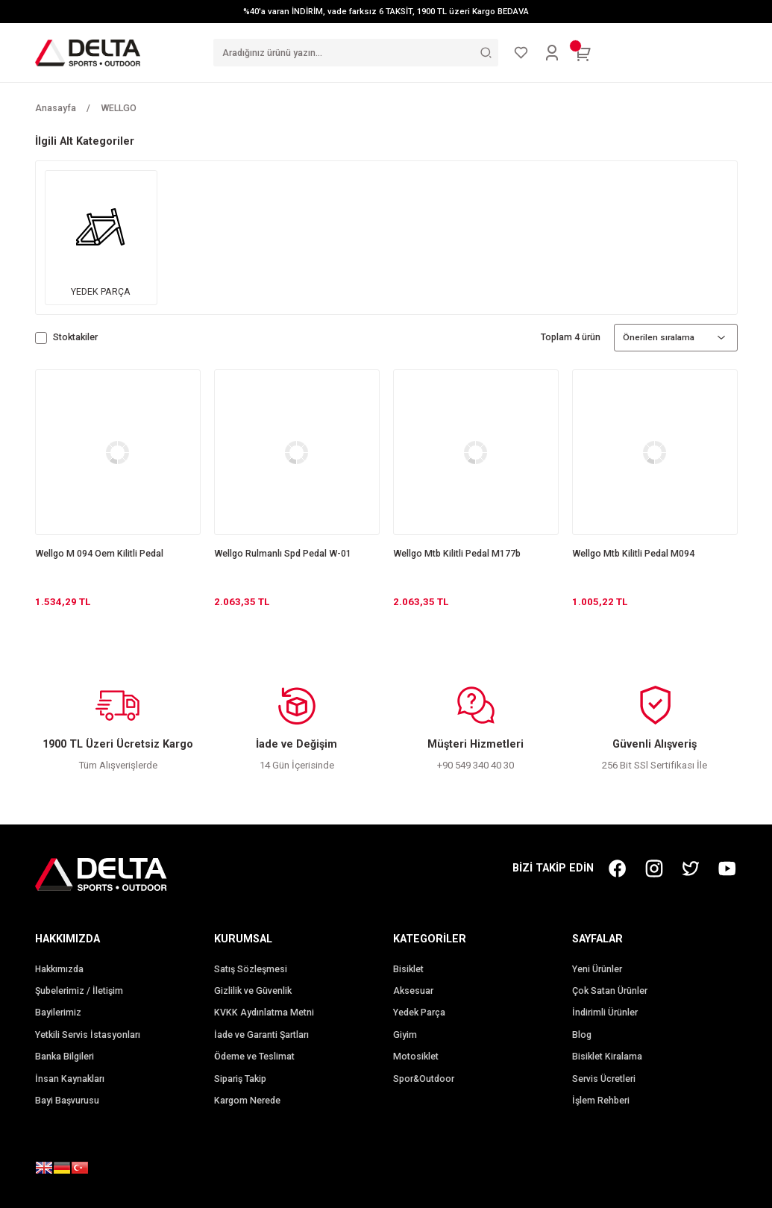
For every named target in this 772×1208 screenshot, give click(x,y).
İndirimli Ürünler (605, 1012)
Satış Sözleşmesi (250, 969)
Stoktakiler (75, 337)
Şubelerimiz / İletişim (79, 991)
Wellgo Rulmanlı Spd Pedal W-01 (282, 553)
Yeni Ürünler (597, 969)
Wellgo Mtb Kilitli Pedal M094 (633, 553)
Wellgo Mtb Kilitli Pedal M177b (457, 553)
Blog (581, 1035)
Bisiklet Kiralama (607, 1056)
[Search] (355, 52)
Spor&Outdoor (423, 1079)
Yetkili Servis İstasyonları (87, 1035)
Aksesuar (413, 991)
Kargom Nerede (247, 1100)
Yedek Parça (419, 1012)
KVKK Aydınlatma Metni (264, 1012)
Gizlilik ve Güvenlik (253, 991)
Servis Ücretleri (604, 1079)
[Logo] (88, 52)
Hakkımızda (59, 969)
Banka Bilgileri (64, 1056)
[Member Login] (552, 53)
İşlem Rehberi (601, 1100)
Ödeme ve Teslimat (254, 1056)
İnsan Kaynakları (69, 1079)
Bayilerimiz (58, 1012)
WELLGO (118, 108)
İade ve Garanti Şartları (261, 1035)
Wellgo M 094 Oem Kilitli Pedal (99, 553)
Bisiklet (408, 969)
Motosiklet (416, 1056)
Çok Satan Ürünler (609, 991)
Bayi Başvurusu (67, 1100)
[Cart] (583, 53)
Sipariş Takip (240, 1079)
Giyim (405, 1035)
